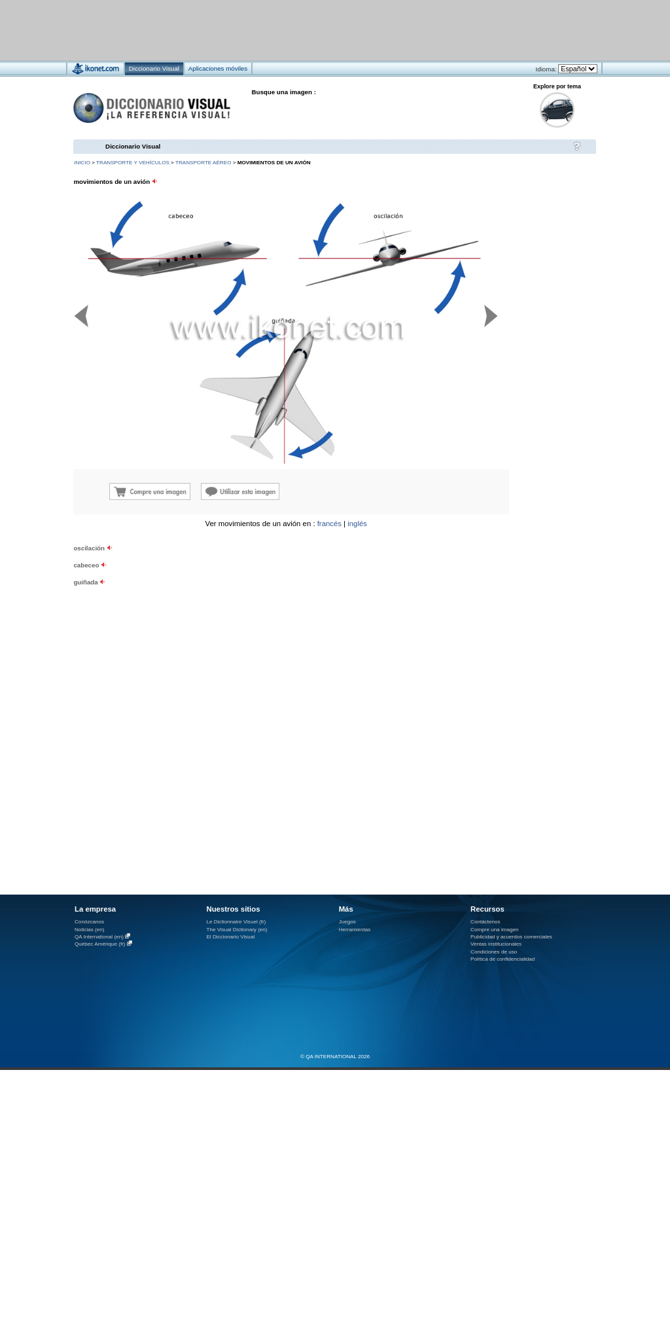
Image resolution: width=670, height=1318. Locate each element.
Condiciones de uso (493, 952)
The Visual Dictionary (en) (236, 930)
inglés (357, 523)
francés (329, 523)
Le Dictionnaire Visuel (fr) (236, 922)
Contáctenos (485, 922)
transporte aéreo (203, 163)
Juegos (347, 922)
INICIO (82, 163)
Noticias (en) (90, 930)
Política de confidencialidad (502, 959)
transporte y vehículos (132, 163)
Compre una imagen (494, 930)
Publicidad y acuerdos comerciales (511, 937)
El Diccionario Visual (230, 937)
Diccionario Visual (132, 146)
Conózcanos (89, 922)
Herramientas (355, 930)
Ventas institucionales (495, 944)
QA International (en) (99, 937)
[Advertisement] (296, 30)
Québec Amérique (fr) (100, 944)
